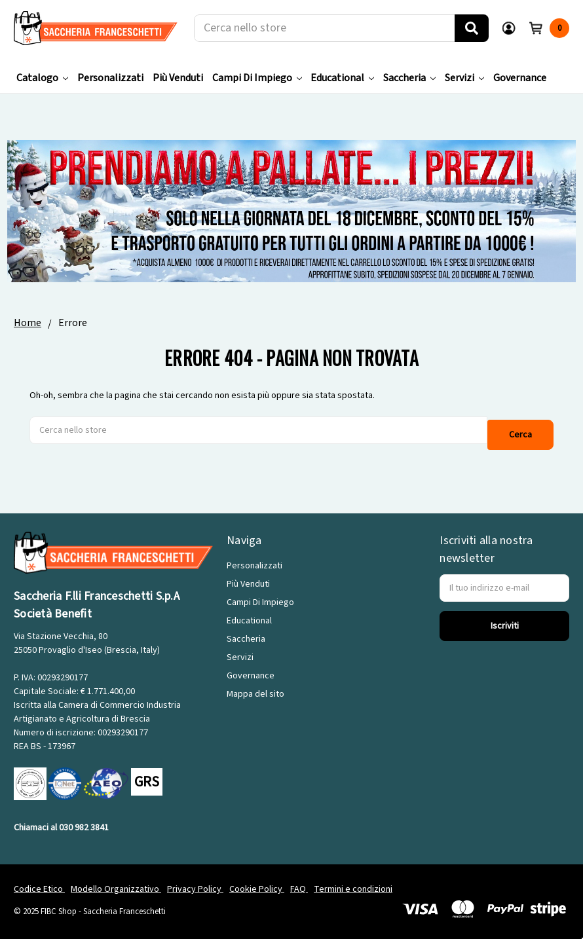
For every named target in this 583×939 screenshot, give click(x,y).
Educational (342, 78)
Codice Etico (39, 882)
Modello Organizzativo (116, 882)
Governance (519, 78)
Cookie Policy (256, 882)
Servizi (464, 78)
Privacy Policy (195, 882)
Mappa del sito (255, 687)
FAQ (299, 882)
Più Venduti (178, 78)
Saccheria (409, 78)
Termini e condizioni (353, 882)
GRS (146, 774)
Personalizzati (110, 78)
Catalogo (42, 78)
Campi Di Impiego (257, 78)
